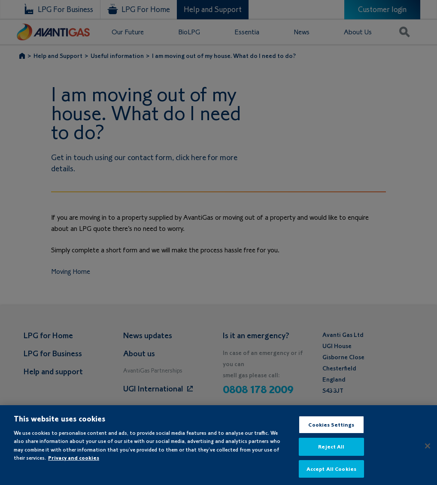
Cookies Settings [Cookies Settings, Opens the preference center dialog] (331, 431)
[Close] (427, 452)
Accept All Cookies (331, 476)
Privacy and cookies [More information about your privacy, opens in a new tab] (73, 464)
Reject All (331, 454)
